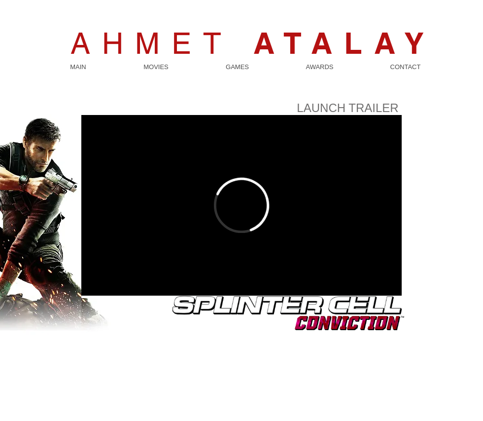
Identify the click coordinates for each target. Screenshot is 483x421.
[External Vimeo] (241, 205)
